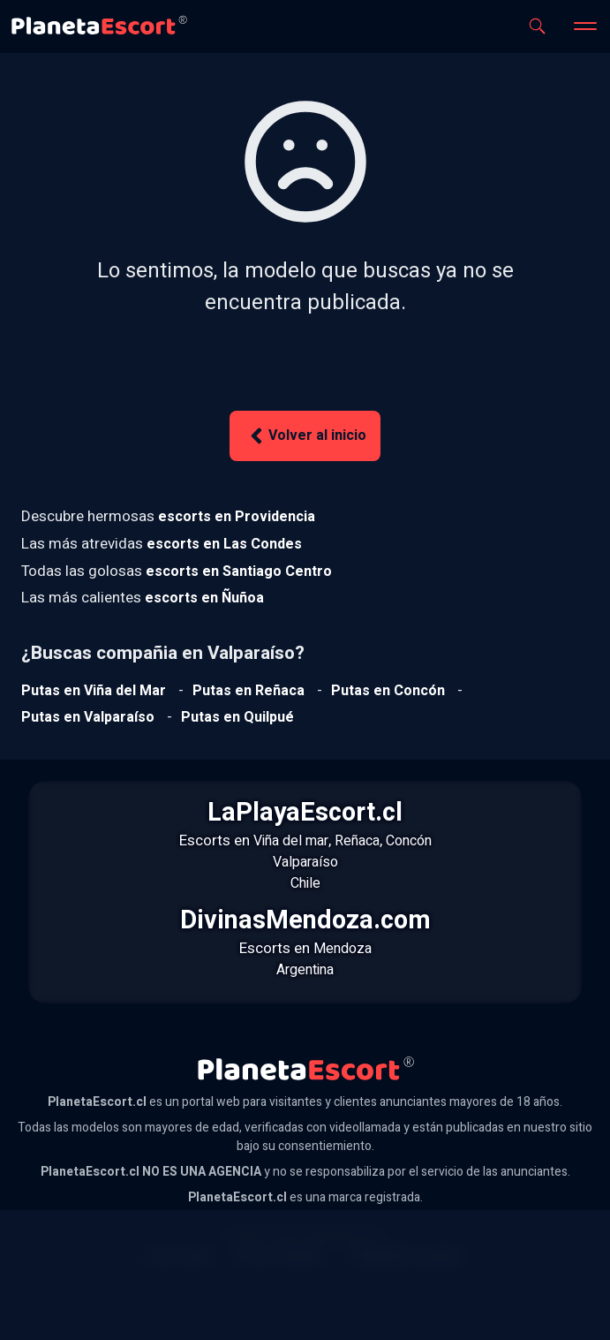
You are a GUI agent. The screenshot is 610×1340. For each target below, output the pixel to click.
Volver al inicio (305, 436)
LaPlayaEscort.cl (305, 812)
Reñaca (357, 841)
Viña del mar (290, 841)
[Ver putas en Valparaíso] (87, 717)
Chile (305, 883)
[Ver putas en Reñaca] (248, 690)
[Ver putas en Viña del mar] (93, 690)
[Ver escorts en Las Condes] (224, 544)
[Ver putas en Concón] (388, 690)
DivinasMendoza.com (305, 920)
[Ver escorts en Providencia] (236, 516)
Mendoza (342, 948)
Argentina (305, 969)
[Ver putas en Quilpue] (237, 717)
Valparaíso (305, 862)
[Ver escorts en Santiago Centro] (239, 571)
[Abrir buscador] (537, 26)
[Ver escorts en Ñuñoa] (204, 598)
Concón (409, 841)
